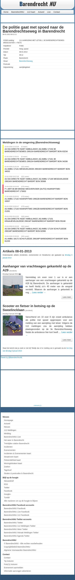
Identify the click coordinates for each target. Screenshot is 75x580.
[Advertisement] (52, 18)
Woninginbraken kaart (13, 463)
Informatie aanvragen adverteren (17, 571)
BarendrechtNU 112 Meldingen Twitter (19, 526)
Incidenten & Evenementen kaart (17, 453)
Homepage (8, 420)
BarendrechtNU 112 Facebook (16, 515)
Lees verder (39, 292)
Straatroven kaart (11, 457)
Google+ (7, 494)
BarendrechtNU (17, 12)
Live (49, 12)
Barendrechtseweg (26, 61)
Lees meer (67, 297)
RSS (6, 484)
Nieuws (7, 427)
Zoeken (7, 467)
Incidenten (8, 447)
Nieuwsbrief (9, 481)
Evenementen (9, 450)
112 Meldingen (10, 430)
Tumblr (7, 497)
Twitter (6, 487)
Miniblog (7, 433)
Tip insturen (9, 561)
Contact (56, 12)
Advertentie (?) (37, 405)
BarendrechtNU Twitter (13, 523)
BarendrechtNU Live (12, 437)
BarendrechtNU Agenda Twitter (17, 536)
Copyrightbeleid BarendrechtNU (17, 547)
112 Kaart (31, 12)
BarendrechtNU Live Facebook (16, 512)
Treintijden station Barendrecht (16, 443)
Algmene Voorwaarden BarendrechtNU (20, 550)
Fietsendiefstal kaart (12, 460)
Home (5, 12)
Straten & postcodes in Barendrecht (18, 473)
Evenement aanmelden (13, 568)
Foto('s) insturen (10, 564)
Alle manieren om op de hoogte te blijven (21, 501)
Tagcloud (7, 470)
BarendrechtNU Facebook (14, 508)
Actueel (41, 12)
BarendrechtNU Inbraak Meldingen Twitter (21, 533)
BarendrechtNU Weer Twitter (16, 529)
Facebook (8, 491)
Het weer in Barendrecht (14, 440)
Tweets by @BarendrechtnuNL (11, 357)
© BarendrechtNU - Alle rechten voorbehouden (23, 543)
